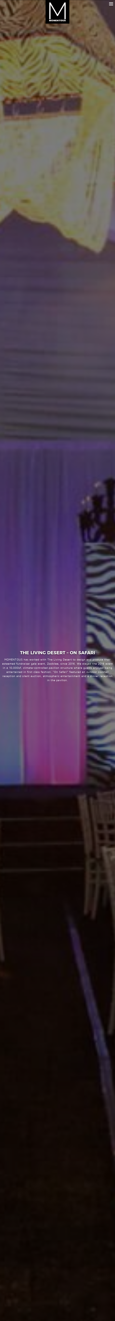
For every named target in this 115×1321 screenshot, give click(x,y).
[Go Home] (57, 12)
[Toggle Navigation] (111, 4)
